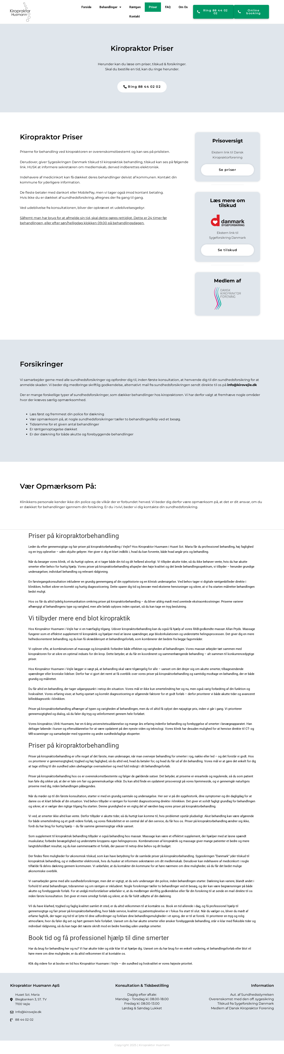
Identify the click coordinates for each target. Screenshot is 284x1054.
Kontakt (134, 16)
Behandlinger (110, 7)
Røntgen (135, 7)
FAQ (168, 7)
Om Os (183, 7)
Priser (153, 7)
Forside (86, 7)
